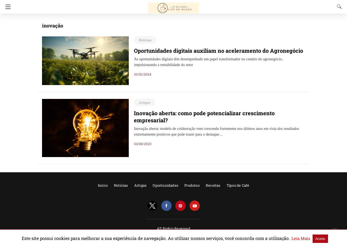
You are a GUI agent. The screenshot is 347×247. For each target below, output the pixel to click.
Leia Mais (281, 238)
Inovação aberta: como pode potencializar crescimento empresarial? (212, 113)
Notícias (144, 40)
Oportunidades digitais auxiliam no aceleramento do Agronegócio (209, 51)
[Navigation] (6, 7)
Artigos (144, 102)
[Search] (338, 6)
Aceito (299, 238)
